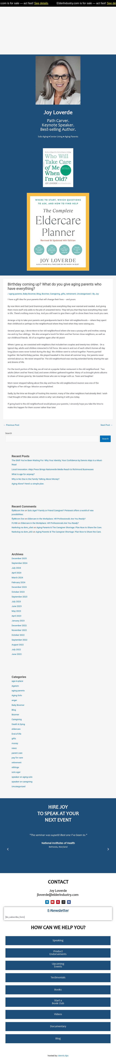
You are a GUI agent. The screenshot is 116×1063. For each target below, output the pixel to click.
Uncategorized (84, 293)
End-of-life (16, 734)
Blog (38, 293)
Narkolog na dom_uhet (22, 527)
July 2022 (16, 649)
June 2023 (17, 606)
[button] (7, 849)
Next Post (107, 425)
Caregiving (55, 293)
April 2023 (16, 616)
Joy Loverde (58, 113)
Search (8, 433)
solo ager (16, 772)
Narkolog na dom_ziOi (22, 531)
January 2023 (18, 620)
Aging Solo (17, 695)
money (15, 743)
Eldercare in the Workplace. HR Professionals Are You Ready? (56, 518)
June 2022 (17, 654)
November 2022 (19, 630)
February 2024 (18, 582)
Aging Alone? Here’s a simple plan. (28, 483)
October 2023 (18, 592)
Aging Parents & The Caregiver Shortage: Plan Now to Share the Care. (69, 527)
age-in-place (17, 681)
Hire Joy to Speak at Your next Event (58, 814)
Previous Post (11, 425)
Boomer (45, 293)
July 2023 (16, 601)
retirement (71, 293)
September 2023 (19, 596)
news (14, 748)
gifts (63, 293)
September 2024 (19, 563)
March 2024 (17, 577)
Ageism (15, 686)
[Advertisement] (58, 29)
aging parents (15, 293)
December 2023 (19, 587)
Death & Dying (18, 724)
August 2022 (18, 644)
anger (14, 700)
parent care (17, 753)
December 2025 (19, 558)
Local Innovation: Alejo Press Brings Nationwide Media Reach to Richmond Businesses (53, 469)
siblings (15, 767)
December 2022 (19, 625)
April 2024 (16, 572)
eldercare (16, 729)
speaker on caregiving (22, 781)
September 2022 (19, 640)
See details (44, 3)
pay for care (17, 757)
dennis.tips (63, 1056)
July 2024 (16, 568)
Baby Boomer (29, 293)
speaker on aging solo (22, 777)
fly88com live (18, 510)
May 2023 (16, 611)
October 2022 (18, 635)
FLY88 (14, 523)
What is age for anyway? (23, 474)
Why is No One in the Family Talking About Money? (35, 479)
